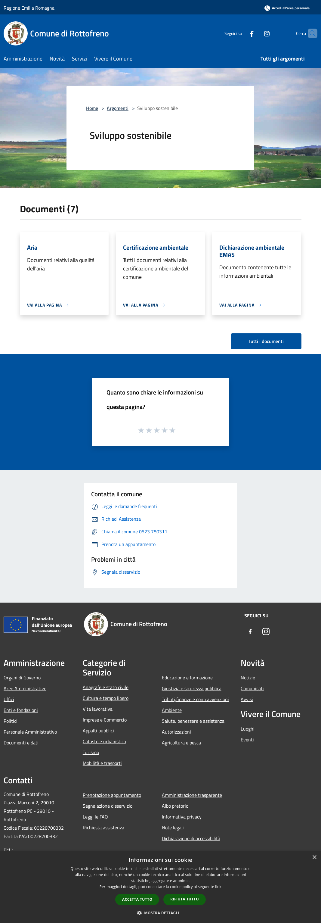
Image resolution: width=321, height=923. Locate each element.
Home (92, 108)
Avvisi (247, 699)
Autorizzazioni (176, 731)
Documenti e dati (21, 742)
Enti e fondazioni (21, 710)
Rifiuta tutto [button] (184, 899)
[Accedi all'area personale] (287, 8)
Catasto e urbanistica (104, 741)
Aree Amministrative (25, 688)
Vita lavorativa (98, 709)
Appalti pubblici (98, 730)
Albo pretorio (175, 805)
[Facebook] (242, 33)
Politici (10, 721)
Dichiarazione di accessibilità (191, 838)
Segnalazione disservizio (107, 805)
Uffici (9, 699)
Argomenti (117, 108)
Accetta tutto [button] (137, 899)
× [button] (314, 857)
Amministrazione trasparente (192, 795)
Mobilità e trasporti (102, 763)
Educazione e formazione (187, 677)
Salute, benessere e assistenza (193, 721)
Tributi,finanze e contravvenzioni (195, 699)
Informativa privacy (182, 816)
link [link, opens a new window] (218, 886)
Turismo (91, 752)
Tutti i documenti (266, 341)
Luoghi (248, 728)
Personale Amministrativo (30, 731)
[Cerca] (310, 33)
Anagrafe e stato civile (105, 687)
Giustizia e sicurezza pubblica (191, 688)
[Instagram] (257, 33)
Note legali (173, 827)
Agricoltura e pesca (181, 742)
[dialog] (160, 887)
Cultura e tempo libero (105, 698)
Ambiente (172, 710)
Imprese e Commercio (105, 719)
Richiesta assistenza (103, 827)
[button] (161, 913)
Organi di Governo (22, 677)
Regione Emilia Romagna (29, 7)
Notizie (248, 677)
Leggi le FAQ (95, 816)
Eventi (247, 739)
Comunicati (252, 688)
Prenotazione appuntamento (112, 795)
